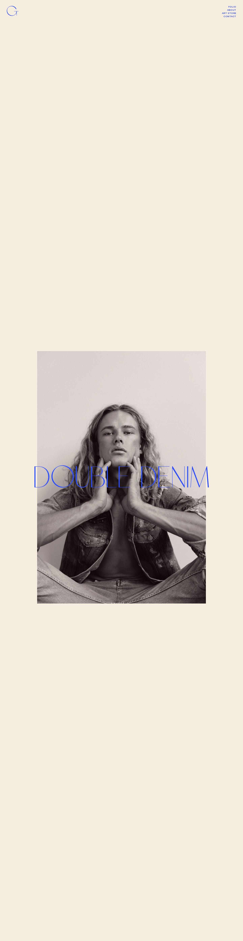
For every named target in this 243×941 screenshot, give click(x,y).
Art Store (229, 13)
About (231, 9)
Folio (232, 6)
